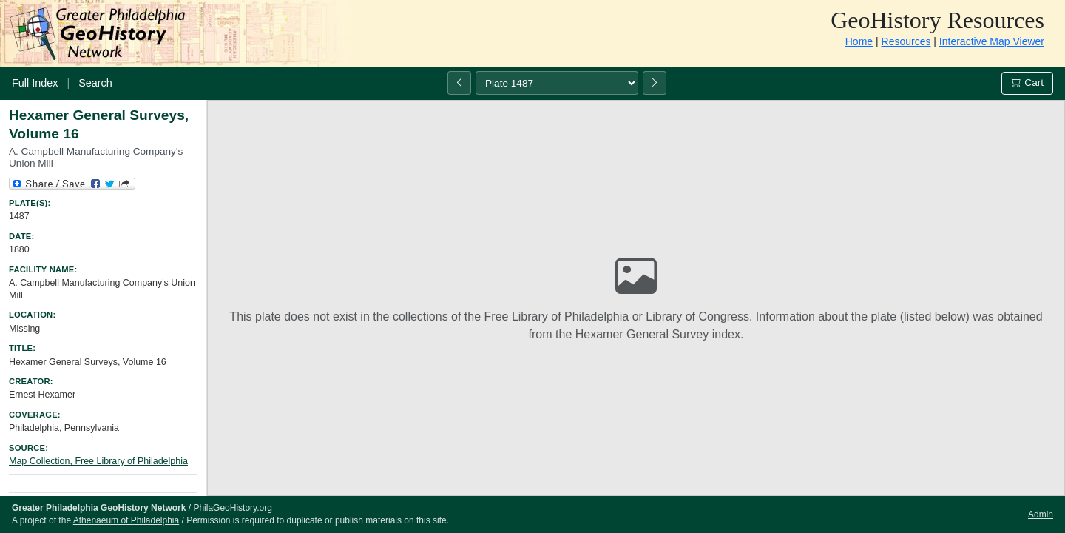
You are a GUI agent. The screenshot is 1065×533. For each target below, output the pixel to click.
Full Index (35, 83)
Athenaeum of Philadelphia (126, 520)
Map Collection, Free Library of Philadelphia (98, 461)
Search (95, 83)
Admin (1040, 514)
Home (859, 41)
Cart (1027, 82)
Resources (906, 41)
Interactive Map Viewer (991, 41)
